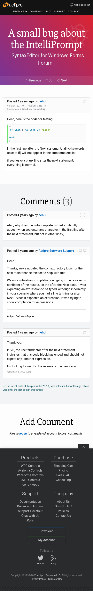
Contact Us (63, 516)
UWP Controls (30, 480)
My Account (46, 540)
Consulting (63, 480)
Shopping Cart (63, 466)
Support (30, 493)
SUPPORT (59, 11)
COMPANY (74, 11)
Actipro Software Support (56, 251)
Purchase (63, 458)
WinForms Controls (30, 475)
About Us (63, 501)
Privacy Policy (38, 578)
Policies (63, 511)
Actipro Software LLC (48, 575)
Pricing (63, 470)
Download (46, 531)
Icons (25, 484)
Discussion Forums (30, 506)
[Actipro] (12, 5)
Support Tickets (30, 511)
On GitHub (63, 506)
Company (63, 493)
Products (30, 458)
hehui (42, 101)
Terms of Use (55, 578)
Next (62, 80)
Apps (35, 484)
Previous (33, 80)
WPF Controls (30, 466)
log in (23, 433)
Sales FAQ (63, 475)
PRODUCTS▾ (20, 11)
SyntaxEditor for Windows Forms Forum (48, 59)
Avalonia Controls (30, 470)
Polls (30, 520)
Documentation (30, 501)
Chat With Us (30, 516)
